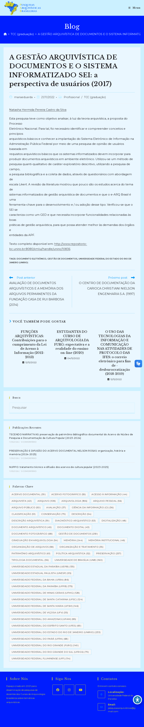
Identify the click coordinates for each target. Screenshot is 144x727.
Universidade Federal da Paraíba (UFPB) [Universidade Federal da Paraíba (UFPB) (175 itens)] (42, 586)
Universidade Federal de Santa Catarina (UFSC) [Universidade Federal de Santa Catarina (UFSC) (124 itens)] (47, 599)
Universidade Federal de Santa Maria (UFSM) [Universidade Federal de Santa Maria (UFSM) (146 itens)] (45, 605)
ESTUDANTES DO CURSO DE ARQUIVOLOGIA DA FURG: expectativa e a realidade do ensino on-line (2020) (72, 342)
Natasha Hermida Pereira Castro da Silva (37, 109)
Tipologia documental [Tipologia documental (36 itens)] (30, 560)
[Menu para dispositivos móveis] (134, 8)
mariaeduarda (23, 97)
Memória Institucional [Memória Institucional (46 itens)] (106, 540)
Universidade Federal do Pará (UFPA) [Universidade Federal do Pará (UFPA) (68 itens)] (40, 638)
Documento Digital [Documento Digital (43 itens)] (73, 527)
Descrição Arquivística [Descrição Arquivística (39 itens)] (30, 520)
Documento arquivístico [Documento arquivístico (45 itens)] (32, 527)
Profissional (72, 97)
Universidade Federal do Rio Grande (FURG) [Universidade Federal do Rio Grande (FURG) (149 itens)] (45, 645)
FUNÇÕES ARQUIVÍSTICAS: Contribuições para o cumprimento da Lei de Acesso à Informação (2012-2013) (29, 344)
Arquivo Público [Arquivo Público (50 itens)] (26, 507)
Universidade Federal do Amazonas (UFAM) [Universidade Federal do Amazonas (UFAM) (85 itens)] (44, 619)
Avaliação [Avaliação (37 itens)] (56, 507)
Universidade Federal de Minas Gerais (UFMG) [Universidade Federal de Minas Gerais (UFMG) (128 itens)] (46, 592)
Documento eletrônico (31, 258)
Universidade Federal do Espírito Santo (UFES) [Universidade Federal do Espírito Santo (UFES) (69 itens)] (46, 625)
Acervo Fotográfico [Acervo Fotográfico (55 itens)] (68, 494)
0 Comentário (28, 442)
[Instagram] (69, 690)
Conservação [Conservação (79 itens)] (53, 514)
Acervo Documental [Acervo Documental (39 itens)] (29, 494)
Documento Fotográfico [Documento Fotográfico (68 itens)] (32, 533)
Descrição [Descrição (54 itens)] (82, 514)
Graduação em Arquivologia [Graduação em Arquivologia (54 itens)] (35, 540)
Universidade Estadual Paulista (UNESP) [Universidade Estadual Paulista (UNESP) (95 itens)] (41, 573)
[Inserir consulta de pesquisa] (72, 408)
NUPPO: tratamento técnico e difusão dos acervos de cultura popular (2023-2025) (59, 467)
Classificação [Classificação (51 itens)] (23, 514)
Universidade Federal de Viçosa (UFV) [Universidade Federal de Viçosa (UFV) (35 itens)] (40, 612)
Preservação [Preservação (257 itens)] (108, 553)
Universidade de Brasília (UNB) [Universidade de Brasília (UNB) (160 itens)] (79, 560)
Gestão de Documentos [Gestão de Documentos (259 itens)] (78, 533)
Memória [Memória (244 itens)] (73, 540)
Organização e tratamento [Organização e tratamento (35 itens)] (81, 546)
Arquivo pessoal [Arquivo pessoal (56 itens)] (107, 500)
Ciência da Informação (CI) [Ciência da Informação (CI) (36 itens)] (93, 507)
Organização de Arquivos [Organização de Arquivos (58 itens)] (33, 546)
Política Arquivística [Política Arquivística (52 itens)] (73, 553)
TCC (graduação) (95, 97)
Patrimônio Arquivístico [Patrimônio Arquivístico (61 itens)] (31, 553)
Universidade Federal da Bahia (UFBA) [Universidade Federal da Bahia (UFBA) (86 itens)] (40, 579)
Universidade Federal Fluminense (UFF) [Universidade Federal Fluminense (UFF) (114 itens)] (41, 658)
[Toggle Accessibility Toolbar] (137, 699)
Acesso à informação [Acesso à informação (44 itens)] (109, 494)
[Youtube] (80, 690)
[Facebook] (57, 690)
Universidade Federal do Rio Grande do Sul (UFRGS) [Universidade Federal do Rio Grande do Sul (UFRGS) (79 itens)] (50, 651)
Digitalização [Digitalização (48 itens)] (114, 520)
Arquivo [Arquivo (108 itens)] (47, 500)
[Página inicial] (5, 34)
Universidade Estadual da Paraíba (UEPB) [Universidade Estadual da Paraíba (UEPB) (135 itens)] (43, 566)
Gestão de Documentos (62, 258)
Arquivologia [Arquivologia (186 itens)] (74, 500)
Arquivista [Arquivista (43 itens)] (22, 500)
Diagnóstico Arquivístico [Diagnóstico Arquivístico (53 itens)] (75, 520)
